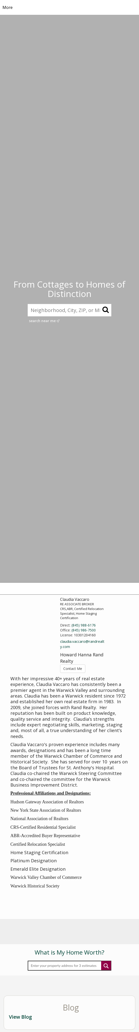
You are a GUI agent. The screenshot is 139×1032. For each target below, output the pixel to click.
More (7, 7)
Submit (106, 965)
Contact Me (72, 668)
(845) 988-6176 (83, 625)
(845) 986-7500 (83, 630)
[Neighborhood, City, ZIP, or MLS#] (69, 310)
